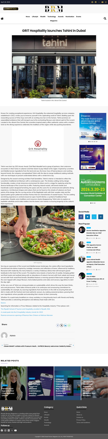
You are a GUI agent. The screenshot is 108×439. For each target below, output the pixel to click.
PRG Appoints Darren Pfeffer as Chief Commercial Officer (94, 247)
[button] (105, 18)
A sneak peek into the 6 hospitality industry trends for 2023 (22, 312)
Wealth (42, 17)
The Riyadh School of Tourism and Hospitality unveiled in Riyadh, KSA (25, 309)
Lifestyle (35, 17)
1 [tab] (90, 203)
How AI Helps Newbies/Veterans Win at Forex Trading (95, 279)
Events (78, 17)
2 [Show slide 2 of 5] (91, 171)
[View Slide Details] (92, 126)
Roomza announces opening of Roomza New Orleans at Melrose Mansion (27, 315)
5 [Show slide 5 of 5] (95, 171)
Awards (61, 17)
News (28, 17)
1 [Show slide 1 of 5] (90, 171)
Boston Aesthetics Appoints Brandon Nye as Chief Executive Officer (96, 233)
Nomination (70, 17)
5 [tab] (96, 141)
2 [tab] (90, 141)
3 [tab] (92, 141)
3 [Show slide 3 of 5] (92, 171)
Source (3, 303)
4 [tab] (94, 141)
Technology (52, 17)
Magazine (53, 21)
